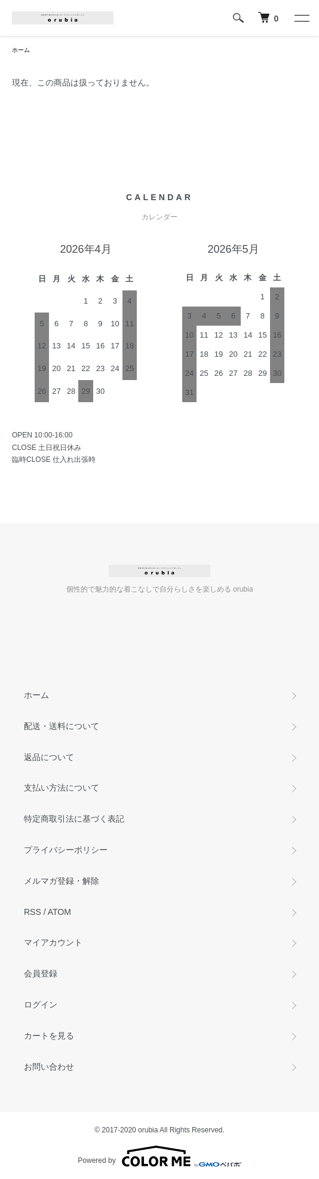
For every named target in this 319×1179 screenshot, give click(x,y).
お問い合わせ (49, 1066)
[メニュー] (301, 18)
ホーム (21, 50)
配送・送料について (61, 726)
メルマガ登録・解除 (61, 881)
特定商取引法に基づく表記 (74, 818)
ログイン (40, 1004)
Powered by (159, 1156)
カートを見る (49, 1035)
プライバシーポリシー (66, 850)
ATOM (59, 912)
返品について (49, 757)
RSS (32, 912)
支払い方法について (61, 787)
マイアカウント (53, 942)
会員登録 (40, 973)
